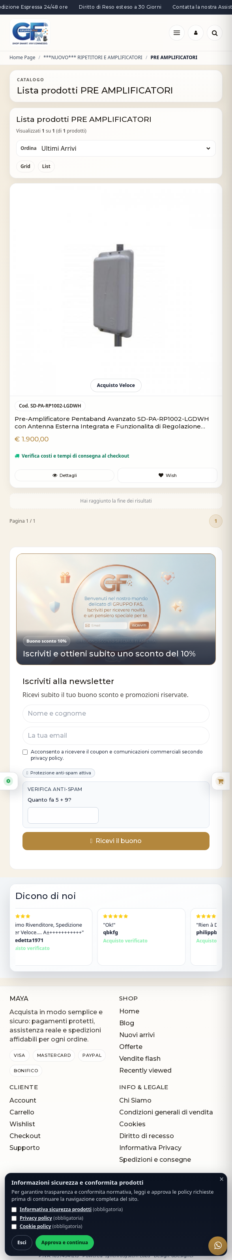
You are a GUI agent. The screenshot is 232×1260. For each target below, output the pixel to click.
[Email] (116, 736)
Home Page (22, 57)
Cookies (132, 1124)
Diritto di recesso (146, 1136)
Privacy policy (36, 1218)
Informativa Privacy (150, 1148)
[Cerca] (215, 33)
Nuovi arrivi (137, 1035)
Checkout (25, 1136)
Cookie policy (35, 1226)
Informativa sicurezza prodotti (56, 1209)
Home (129, 1011)
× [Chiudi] (221, 1179)
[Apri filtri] (9, 781)
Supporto (24, 1148)
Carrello (21, 1112)
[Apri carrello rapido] (220, 781)
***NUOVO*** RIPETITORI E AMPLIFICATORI (92, 57)
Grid (25, 166)
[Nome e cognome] (116, 714)
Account (22, 1100)
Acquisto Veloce (116, 385)
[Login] (196, 33)
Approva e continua (64, 1242)
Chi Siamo (135, 1100)
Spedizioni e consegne (155, 1159)
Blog (126, 1023)
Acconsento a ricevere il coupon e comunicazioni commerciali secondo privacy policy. (112, 755)
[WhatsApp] (217, 1245)
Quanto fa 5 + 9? (49, 799)
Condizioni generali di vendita (166, 1112)
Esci (21, 1242)
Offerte (130, 1047)
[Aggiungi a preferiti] (167, 475)
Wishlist (22, 1124)
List (46, 166)
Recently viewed (145, 1070)
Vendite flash (140, 1058)
